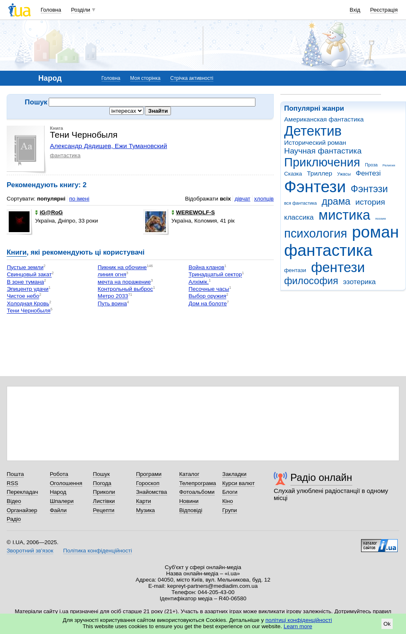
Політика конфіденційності (97, 550)
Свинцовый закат (29, 275)
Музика (145, 510)
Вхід (355, 10)
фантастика (328, 250)
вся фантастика (300, 203)
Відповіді (191, 510)
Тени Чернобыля (28, 311)
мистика (344, 215)
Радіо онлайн (321, 477)
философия (311, 280)
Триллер (319, 173)
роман (375, 232)
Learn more (298, 626)
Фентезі (368, 173)
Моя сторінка (145, 78)
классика (299, 217)
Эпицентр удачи (27, 289)
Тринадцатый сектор (215, 275)
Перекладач (22, 492)
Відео (14, 501)
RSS (12, 483)
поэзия (380, 218)
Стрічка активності (191, 78)
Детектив (313, 131)
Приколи (104, 492)
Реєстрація (384, 10)
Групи (229, 510)
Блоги (230, 492)
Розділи (80, 10)
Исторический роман (315, 142)
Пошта (15, 474)
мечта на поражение (124, 282)
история (370, 202)
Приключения (322, 162)
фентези (338, 267)
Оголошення (66, 483)
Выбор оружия (207, 296)
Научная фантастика (322, 150)
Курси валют (238, 483)
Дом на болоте (207, 303)
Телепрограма (197, 483)
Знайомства (151, 492)
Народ (58, 492)
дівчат (242, 199)
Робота (59, 474)
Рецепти (103, 510)
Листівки (104, 501)
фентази (295, 270)
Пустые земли (25, 267)
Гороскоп (147, 483)
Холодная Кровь (28, 303)
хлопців (264, 199)
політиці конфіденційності (298, 620)
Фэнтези (315, 187)
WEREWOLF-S (193, 212)
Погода (102, 483)
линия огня (112, 275)
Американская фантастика (324, 119)
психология (315, 233)
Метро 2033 (113, 296)
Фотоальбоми (197, 492)
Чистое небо (23, 296)
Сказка (293, 174)
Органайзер (22, 510)
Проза (371, 164)
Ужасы (344, 173)
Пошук (101, 474)
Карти (143, 501)
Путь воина (112, 303)
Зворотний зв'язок (30, 550)
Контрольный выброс (125, 289)
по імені (79, 199)
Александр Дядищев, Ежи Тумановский (108, 145)
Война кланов (206, 267)
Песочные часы (208, 289)
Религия (389, 165)
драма (336, 201)
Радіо (14, 519)
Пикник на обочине (122, 267)
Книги (17, 252)
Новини (189, 501)
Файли (58, 510)
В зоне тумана (25, 282)
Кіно (227, 501)
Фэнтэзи (369, 188)
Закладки (234, 474)
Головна (51, 10)
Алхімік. (198, 282)
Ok (387, 624)
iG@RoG (49, 212)
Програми (148, 474)
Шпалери (62, 501)
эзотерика (359, 282)
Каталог (189, 474)
